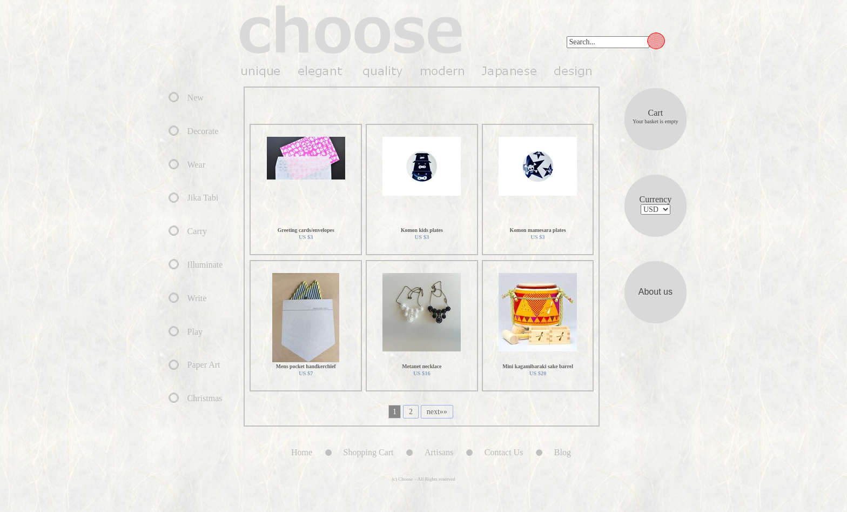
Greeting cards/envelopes (306, 230)
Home (301, 452)
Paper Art (203, 364)
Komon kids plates (422, 230)
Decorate (203, 131)
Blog (576, 452)
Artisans (439, 452)
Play (195, 331)
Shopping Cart (369, 452)
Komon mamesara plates (538, 230)
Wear (196, 164)
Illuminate (205, 264)
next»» (437, 412)
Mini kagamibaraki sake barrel (537, 366)
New (195, 97)
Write (197, 298)
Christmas (205, 398)
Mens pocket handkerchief (306, 366)
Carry (197, 231)
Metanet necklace (421, 366)
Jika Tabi (203, 197)
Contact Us (504, 452)
